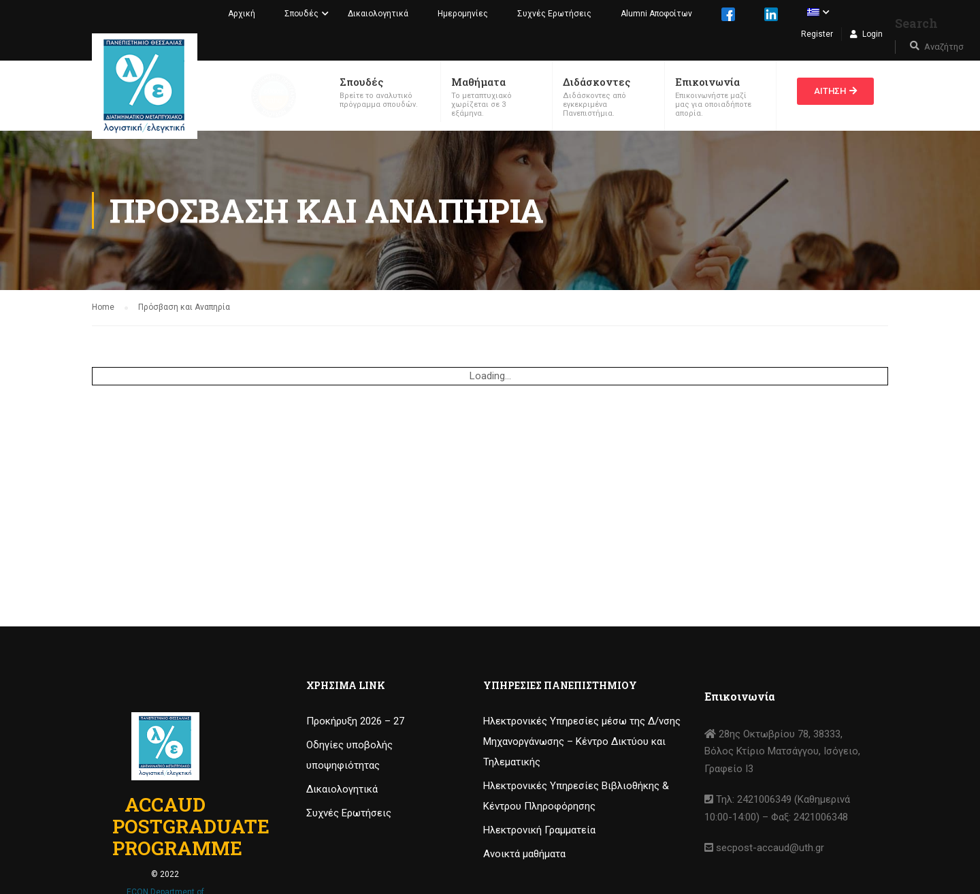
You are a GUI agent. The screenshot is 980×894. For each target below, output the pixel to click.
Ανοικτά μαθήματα (524, 854)
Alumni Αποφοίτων (656, 13)
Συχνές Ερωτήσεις (554, 13)
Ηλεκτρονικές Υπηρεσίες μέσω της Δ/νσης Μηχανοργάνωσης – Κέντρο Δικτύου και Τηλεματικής (582, 741)
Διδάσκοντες (596, 82)
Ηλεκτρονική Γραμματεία (539, 830)
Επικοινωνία (707, 82)
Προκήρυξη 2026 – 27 (355, 721)
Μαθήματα (478, 82)
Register (817, 34)
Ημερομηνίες (463, 13)
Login (872, 34)
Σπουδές (301, 13)
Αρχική (241, 13)
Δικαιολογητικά (378, 13)
